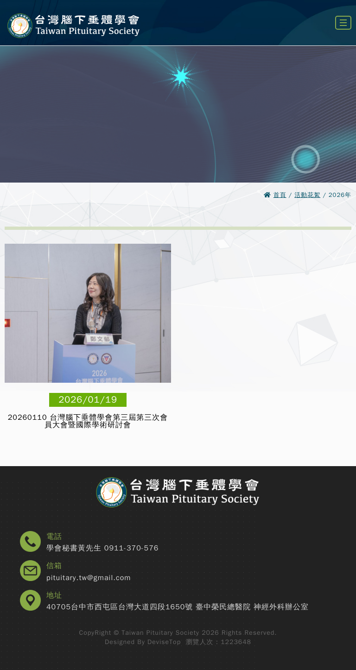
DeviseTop (164, 642)
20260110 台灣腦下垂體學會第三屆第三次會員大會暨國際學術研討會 (88, 421)
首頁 (279, 195)
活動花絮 (307, 195)
